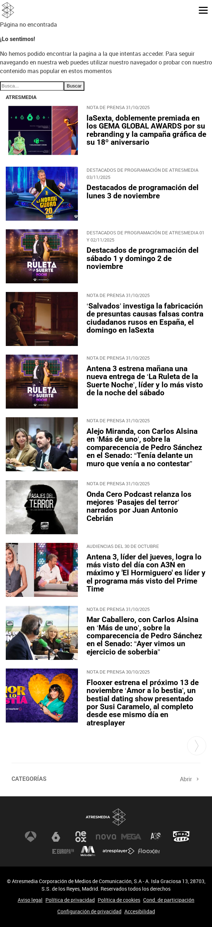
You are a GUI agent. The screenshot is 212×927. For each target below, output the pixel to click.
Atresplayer (118, 851)
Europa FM (63, 851)
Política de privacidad (70, 899)
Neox (81, 836)
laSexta (56, 836)
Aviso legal (30, 899)
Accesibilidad (139, 911)
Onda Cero (181, 836)
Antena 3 (30, 836)
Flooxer (149, 851)
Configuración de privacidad (89, 911)
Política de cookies (119, 899)
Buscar (74, 86)
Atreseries (156, 836)
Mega (131, 836)
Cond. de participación (168, 899)
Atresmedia (106, 817)
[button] (200, 9)
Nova (106, 836)
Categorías (29, 778)
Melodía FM (88, 851)
